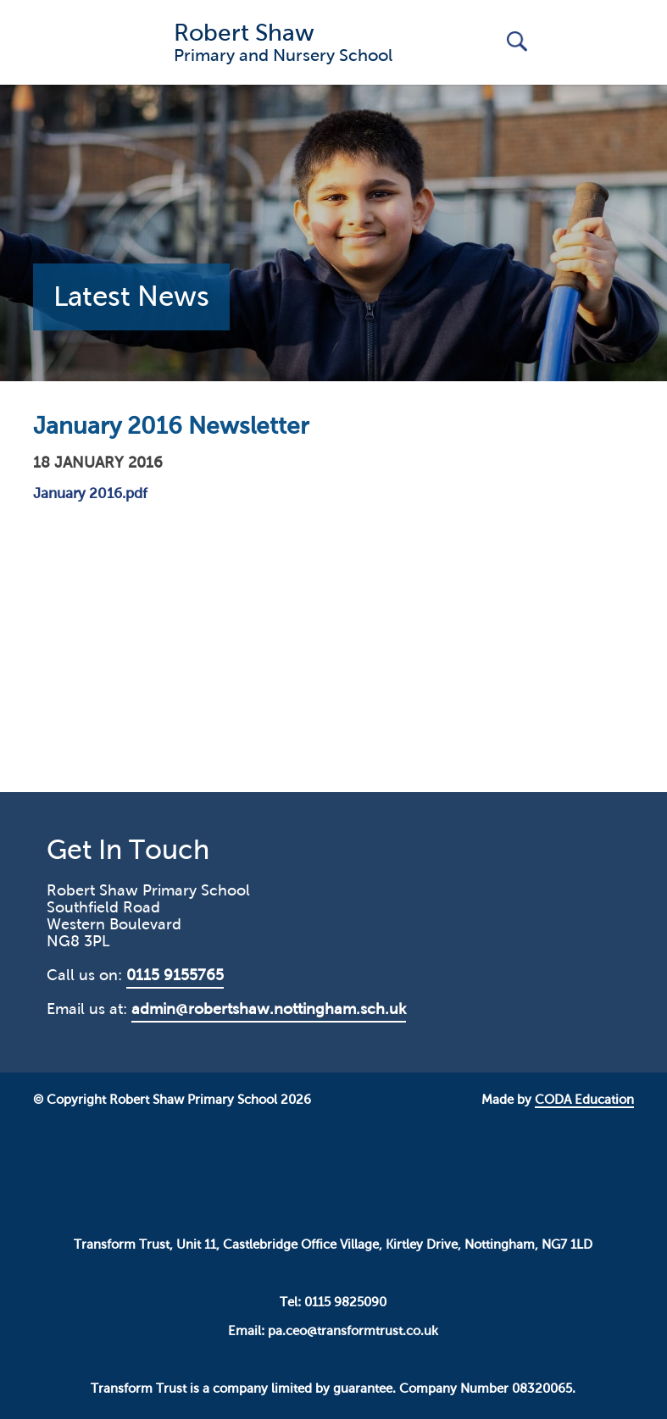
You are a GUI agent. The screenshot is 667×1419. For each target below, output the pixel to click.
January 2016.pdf (90, 493)
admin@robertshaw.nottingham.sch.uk (268, 1009)
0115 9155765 (175, 975)
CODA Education (584, 1099)
